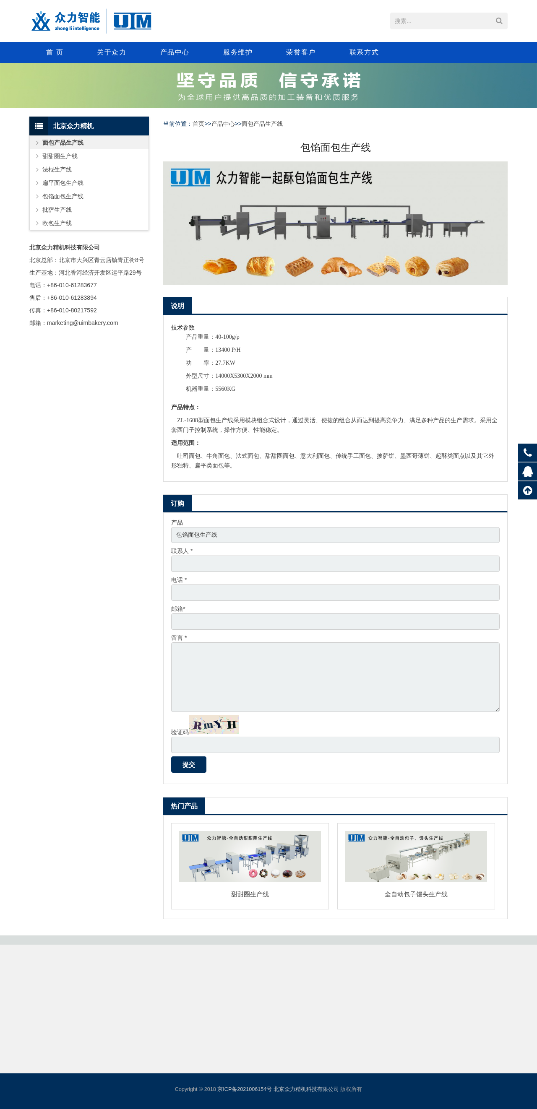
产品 (177, 522)
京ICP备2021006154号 (244, 1089)
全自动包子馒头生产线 (416, 895)
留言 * (179, 638)
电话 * (179, 580)
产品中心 (223, 123)
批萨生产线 (57, 209)
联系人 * (182, 551)
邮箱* (178, 609)
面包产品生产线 (262, 123)
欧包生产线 (57, 223)
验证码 (180, 733)
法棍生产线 (57, 169)
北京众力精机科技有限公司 (306, 1089)
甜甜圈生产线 (250, 895)
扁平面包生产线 (62, 182)
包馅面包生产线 (62, 196)
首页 (198, 123)
